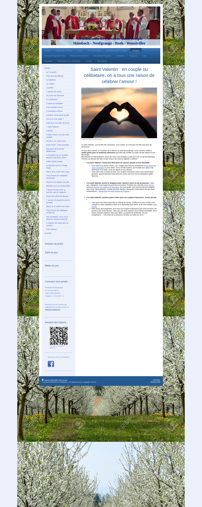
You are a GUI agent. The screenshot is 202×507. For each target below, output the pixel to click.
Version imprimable (50, 380)
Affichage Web (155, 382)
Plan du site (63, 380)
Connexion (156, 380)
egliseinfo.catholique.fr (52, 310)
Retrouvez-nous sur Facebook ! (58, 357)
